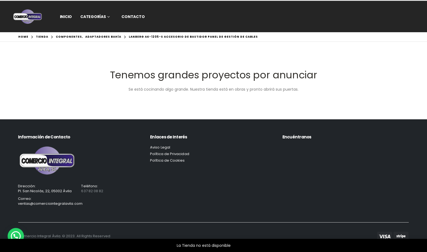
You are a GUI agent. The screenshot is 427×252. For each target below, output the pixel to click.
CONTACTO (133, 16)
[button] (16, 236)
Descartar (241, 245)
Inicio (66, 16)
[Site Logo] (28, 16)
